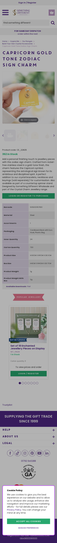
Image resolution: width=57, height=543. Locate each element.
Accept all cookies (28, 521)
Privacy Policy (14, 509)
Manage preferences (28, 528)
